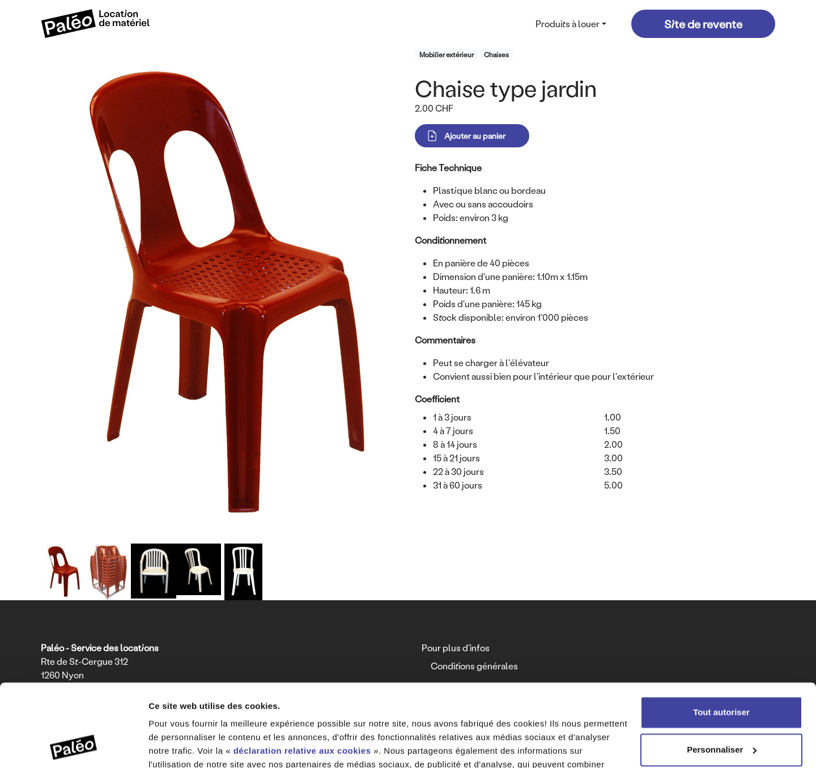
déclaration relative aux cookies (302, 673)
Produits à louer (568, 23)
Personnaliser (721, 672)
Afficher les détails (186, 745)
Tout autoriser (721, 635)
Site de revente (703, 24)
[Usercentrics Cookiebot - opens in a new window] (73, 745)
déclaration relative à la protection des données (349, 714)
